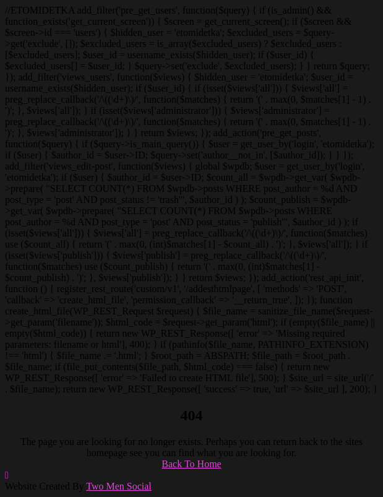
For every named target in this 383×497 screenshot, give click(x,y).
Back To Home (191, 464)
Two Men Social (119, 486)
